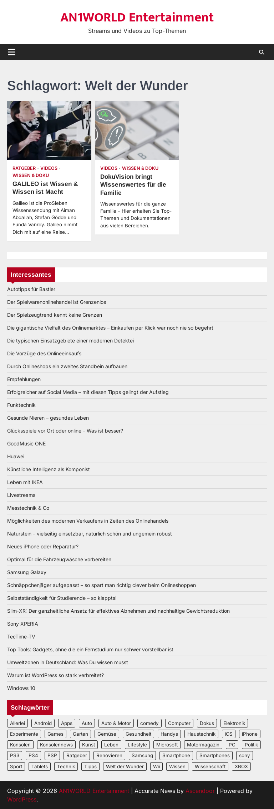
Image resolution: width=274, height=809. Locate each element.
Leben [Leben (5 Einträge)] (111, 745)
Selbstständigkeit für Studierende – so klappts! (62, 598)
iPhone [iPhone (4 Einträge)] (250, 734)
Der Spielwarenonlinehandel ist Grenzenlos (56, 302)
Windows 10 (21, 688)
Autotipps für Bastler (31, 289)
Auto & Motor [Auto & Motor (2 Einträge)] (116, 723)
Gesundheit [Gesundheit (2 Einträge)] (138, 734)
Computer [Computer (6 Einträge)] (179, 723)
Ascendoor (200, 790)
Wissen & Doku (30, 175)
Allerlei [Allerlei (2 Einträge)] (17, 723)
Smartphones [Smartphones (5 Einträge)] (214, 755)
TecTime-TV (21, 636)
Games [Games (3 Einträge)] (55, 734)
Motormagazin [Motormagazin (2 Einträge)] (203, 745)
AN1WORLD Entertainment (137, 17)
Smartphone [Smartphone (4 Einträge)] (176, 755)
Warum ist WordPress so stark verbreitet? (55, 675)
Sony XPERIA (22, 624)
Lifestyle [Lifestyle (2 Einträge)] (137, 745)
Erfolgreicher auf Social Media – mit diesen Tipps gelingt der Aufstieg (88, 392)
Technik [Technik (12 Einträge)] (66, 766)
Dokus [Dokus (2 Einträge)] (207, 723)
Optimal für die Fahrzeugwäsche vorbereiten (59, 559)
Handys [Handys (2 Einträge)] (169, 734)
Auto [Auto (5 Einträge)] (87, 723)
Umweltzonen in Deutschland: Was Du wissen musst (67, 662)
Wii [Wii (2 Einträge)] (156, 766)
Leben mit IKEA (25, 482)
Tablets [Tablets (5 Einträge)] (39, 766)
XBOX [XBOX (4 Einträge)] (241, 766)
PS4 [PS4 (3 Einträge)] (33, 755)
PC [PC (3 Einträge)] (232, 745)
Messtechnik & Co (28, 508)
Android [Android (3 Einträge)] (43, 723)
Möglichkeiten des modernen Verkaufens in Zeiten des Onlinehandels (87, 521)
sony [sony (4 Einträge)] (244, 755)
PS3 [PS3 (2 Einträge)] (14, 755)
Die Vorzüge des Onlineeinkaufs (44, 353)
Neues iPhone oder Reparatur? (42, 546)
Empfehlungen (24, 379)
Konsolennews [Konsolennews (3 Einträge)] (56, 745)
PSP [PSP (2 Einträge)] (52, 755)
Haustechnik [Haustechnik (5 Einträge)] (201, 734)
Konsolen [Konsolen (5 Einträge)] (20, 745)
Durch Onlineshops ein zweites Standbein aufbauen (67, 366)
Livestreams (21, 495)
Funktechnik (21, 405)
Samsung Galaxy (26, 572)
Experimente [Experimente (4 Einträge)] (24, 734)
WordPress (21, 799)
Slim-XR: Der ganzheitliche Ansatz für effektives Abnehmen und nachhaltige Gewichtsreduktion (118, 611)
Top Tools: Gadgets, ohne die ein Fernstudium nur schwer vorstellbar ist (90, 649)
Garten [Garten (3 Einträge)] (80, 734)
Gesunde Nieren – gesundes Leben (48, 418)
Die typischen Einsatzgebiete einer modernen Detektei (70, 340)
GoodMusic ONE (26, 443)
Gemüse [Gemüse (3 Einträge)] (106, 734)
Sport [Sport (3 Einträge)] (16, 766)
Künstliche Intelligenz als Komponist (48, 469)
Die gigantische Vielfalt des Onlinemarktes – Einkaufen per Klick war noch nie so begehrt (110, 328)
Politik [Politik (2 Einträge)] (251, 745)
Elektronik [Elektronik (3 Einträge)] (234, 723)
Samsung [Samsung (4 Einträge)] (142, 755)
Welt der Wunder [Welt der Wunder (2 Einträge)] (125, 766)
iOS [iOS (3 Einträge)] (229, 734)
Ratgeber (24, 168)
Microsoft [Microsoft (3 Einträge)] (167, 745)
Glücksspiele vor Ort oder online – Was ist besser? (65, 431)
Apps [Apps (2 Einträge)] (66, 723)
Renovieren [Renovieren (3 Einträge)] (109, 755)
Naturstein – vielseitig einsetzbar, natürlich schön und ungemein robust (89, 534)
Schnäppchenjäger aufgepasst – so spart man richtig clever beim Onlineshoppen (101, 585)
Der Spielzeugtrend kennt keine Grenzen (54, 315)
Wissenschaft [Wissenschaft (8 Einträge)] (210, 766)
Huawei (15, 456)
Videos (48, 168)
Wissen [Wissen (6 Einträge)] (177, 766)
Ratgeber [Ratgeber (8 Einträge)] (76, 755)
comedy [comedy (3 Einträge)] (149, 723)
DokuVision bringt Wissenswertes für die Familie (133, 184)
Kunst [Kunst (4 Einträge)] (88, 745)
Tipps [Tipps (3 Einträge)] (90, 766)
